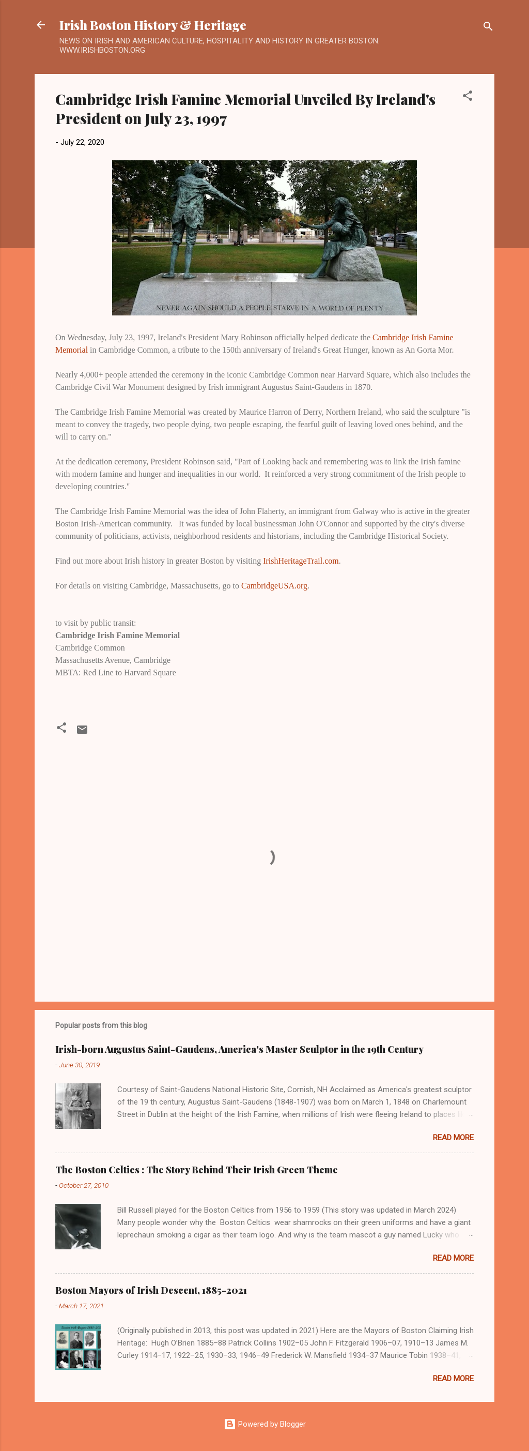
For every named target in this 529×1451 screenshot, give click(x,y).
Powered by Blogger (265, 1424)
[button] (467, 97)
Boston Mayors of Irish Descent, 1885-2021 (151, 1290)
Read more (453, 1137)
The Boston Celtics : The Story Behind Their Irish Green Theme (196, 1169)
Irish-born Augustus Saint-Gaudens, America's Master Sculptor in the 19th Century (239, 1049)
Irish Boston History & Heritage (152, 25)
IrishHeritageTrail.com (300, 560)
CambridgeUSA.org (274, 585)
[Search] (488, 28)
